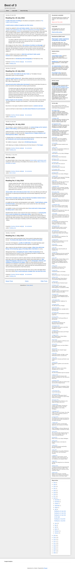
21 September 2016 (56, 204)
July (56, 509)
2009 (54, 547)
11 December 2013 (55, 390)
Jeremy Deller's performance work (38, 160)
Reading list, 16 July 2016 (15, 124)
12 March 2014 (55, 374)
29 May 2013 (54, 440)
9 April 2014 (54, 366)
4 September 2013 (55, 411)
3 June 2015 (54, 257)
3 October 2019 (55, 118)
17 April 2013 (54, 455)
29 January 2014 (55, 385)
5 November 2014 (55, 307)
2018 (54, 494)
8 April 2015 (54, 273)
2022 (54, 486)
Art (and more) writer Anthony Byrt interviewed (17, 84)
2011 (54, 543)
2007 (54, 550)
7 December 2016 (55, 186)
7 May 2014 (54, 357)
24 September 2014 (56, 321)
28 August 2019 (55, 129)
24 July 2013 (54, 427)
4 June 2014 (54, 353)
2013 (54, 539)
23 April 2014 (54, 362)
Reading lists (55, 61)
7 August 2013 (55, 422)
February (57, 531)
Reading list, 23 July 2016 (15, 71)
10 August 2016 (55, 209)
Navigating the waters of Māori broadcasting (28, 251)
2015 (54, 535)
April (56, 527)
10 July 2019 (54, 137)
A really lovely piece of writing (13, 20)
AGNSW (19, 31)
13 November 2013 (56, 394)
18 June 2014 (54, 348)
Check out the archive (57, 32)
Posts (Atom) (30, 285)
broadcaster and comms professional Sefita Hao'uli (21, 139)
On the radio (10, 157)
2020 (54, 490)
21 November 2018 (56, 169)
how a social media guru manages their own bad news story (30, 271)
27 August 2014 (55, 330)
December (57, 499)
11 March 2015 (55, 281)
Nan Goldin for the (22, 73)
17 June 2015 (54, 252)
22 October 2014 (55, 312)
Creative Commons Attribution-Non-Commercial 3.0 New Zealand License (60, 87)
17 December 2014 (55, 299)
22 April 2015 (54, 270)
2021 (54, 488)
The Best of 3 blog (56, 85)
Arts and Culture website (23, 28)
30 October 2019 (55, 110)
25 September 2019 (56, 124)
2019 (54, 492)
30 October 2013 (55, 399)
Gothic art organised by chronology (31, 29)
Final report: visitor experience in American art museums (60, 39)
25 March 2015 (55, 277)
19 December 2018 (55, 165)
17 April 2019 (54, 152)
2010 (54, 545)
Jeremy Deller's (18, 191)
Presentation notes (56, 72)
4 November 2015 (55, 230)
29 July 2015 (54, 244)
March (56, 529)
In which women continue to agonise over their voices (19, 25)
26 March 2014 (55, 371)
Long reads (14, 10)
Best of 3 (10, 5)
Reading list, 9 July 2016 (15, 180)
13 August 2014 (55, 335)
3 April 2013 (54, 461)
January (56, 533)
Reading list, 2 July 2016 (15, 236)
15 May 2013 (54, 445)
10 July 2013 (54, 431)
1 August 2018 (55, 176)
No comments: (28, 61)
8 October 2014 (55, 317)
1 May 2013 (54, 449)
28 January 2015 (55, 294)
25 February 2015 (55, 285)
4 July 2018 (54, 180)
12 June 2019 (54, 143)
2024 (54, 482)
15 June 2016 (54, 220)
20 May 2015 (54, 265)
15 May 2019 (54, 147)
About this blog (24, 10)
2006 (54, 552)
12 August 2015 (55, 239)
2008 (54, 549)
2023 (54, 484)
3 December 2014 (55, 304)
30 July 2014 (54, 339)
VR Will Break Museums (30, 142)
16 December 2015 (55, 226)
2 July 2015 (54, 247)
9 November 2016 (55, 192)
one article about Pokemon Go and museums (33, 108)
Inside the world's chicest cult (13, 78)
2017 (54, 496)
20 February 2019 (55, 159)
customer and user (38, 105)
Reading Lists (12, 63)
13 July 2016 (54, 213)
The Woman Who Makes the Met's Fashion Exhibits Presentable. (26, 239)
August (56, 507)
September (57, 505)
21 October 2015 (55, 235)
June (56, 523)
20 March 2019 (55, 155)
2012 (54, 541)
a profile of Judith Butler (25, 242)
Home (7, 10)
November (57, 501)
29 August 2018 (55, 172)
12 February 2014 (55, 380)
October (56, 503)
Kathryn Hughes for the (14, 99)
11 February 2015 (55, 289)
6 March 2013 (54, 472)
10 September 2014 (56, 326)
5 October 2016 (55, 198)
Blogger (45, 568)
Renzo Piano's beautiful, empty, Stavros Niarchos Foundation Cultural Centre (25, 197)
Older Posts (44, 281)
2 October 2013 (55, 404)
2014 (54, 537)
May (56, 525)
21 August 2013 (55, 416)
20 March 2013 (55, 465)
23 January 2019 (55, 162)
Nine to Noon (12, 172)
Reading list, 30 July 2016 (15, 18)
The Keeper (40, 145)
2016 (54, 498)
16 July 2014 (54, 344)
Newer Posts (9, 281)
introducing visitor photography (24, 58)
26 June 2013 (54, 437)
